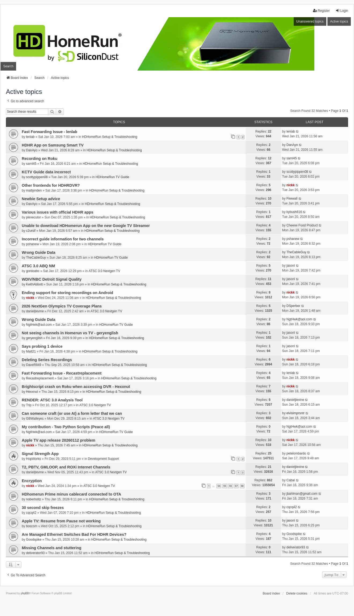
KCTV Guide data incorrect (46, 172)
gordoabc (32, 271)
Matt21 (31, 351)
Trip (28, 405)
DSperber (293, 306)
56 (230, 485)
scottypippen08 (37, 177)
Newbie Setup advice (41, 199)
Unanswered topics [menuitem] (310, 21)
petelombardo (296, 453)
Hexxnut (32, 392)
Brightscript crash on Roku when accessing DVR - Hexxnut (76, 386)
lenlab (30, 137)
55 (224, 485)
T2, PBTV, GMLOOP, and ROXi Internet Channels (66, 467)
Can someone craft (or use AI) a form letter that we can (72, 413)
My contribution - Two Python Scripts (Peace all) (66, 427)
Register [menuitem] (321, 11)
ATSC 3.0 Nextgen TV (104, 271)
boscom (31, 526)
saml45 (31, 164)
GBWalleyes (35, 418)
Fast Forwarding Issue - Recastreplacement (62, 373)
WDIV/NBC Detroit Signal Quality (52, 279)
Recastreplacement (40, 378)
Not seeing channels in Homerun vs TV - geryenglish (70, 333)
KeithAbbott (34, 284)
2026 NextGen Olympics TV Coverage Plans (62, 306)
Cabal (290, 480)
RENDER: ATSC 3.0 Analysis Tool (52, 400)
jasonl (290, 265)
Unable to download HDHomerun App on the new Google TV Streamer (86, 225)
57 (236, 485)
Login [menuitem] (341, 11)
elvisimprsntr (295, 413)
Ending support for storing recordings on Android (67, 293)
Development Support (103, 459)
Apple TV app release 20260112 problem (58, 440)
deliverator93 (35, 553)
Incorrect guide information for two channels (63, 239)
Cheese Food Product (302, 225)
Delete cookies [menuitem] (296, 593)
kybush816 (294, 212)
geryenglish (34, 338)
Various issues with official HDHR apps (57, 212)
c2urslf (30, 231)
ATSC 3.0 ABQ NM (38, 266)
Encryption (32, 481)
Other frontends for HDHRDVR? (51, 185)
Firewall (291, 198)
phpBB (25, 593)
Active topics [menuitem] (339, 21)
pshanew (32, 244)
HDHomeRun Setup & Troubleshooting (109, 137)
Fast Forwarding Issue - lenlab (49, 132)
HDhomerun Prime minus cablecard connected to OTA (71, 494)
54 (218, 485)
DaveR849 (33, 365)
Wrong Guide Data (38, 252)
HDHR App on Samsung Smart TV (53, 145)
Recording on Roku (39, 158)
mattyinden (34, 190)
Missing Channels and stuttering (51, 548)
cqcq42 (31, 513)
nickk (290, 185)
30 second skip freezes (43, 507)
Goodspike (33, 539)
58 (242, 485)
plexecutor (33, 217)
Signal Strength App (40, 454)
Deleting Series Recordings (47, 360)
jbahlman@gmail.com (302, 494)
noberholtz (33, 499)
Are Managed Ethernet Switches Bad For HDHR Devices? (74, 534)
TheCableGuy (36, 257)
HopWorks (33, 459)
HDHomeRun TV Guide (112, 177)
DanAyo (31, 150)
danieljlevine (35, 311)
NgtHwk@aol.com (39, 325)
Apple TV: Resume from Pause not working (61, 521)
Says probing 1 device (42, 346)
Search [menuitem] (8, 66)
